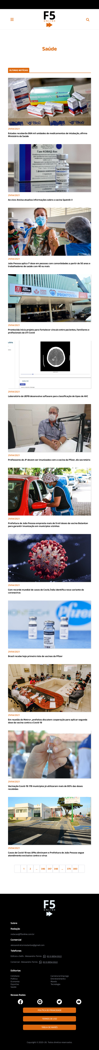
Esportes (15, 984)
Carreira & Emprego (60, 976)
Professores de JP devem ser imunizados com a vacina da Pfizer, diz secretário (49, 459)
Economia (15, 981)
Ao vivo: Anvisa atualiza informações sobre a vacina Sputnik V (40, 199)
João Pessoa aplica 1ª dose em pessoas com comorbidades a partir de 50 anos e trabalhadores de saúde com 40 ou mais (49, 265)
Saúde (13, 987)
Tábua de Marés (49, 1027)
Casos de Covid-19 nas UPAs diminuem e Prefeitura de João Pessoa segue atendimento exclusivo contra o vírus (46, 854)
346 (43, 868)
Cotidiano (15, 976)
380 (75, 868)
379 (69, 868)
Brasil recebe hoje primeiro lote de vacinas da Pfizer (35, 656)
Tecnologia (55, 984)
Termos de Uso (49, 1018)
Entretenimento (58, 978)
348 (56, 868)
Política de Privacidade (49, 1010)
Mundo (54, 981)
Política (14, 978)
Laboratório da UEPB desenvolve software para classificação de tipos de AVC (48, 396)
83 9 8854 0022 (52, 956)
